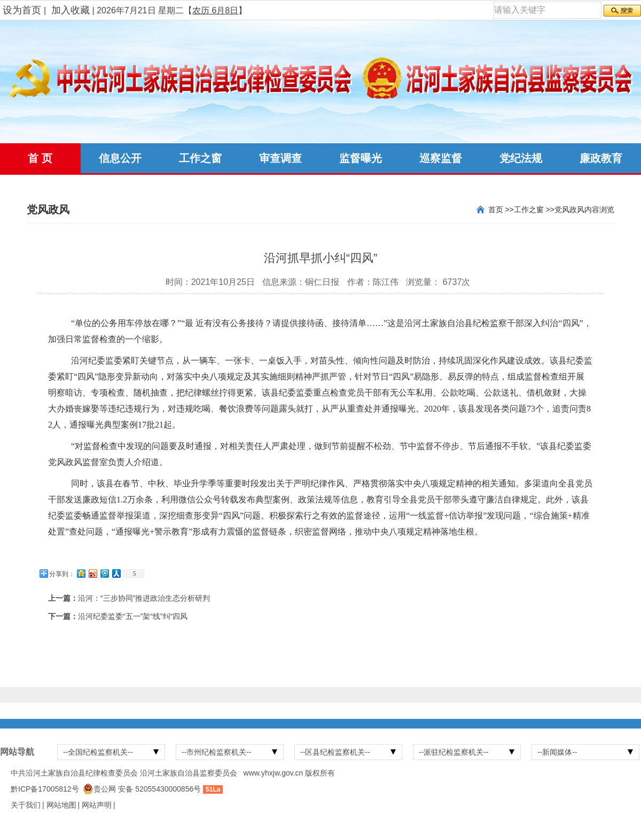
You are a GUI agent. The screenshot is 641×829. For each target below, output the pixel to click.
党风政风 (569, 209)
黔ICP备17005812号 (45, 789)
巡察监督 (440, 158)
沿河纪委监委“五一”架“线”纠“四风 (132, 616)
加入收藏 (70, 10)
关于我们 (26, 805)
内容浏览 (599, 209)
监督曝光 (360, 158)
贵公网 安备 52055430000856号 (147, 789)
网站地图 (61, 805)
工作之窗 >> (534, 209)
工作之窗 (200, 158)
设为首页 (22, 10)
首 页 (40, 158)
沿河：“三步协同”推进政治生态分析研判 (144, 598)
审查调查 (280, 158)
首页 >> (501, 209)
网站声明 (97, 805)
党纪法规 (520, 158)
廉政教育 (601, 158)
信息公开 (120, 158)
